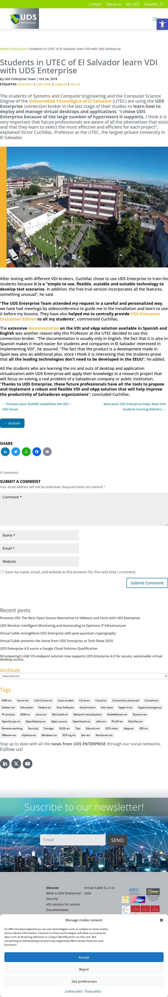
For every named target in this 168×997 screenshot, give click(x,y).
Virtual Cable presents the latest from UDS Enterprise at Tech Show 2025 (56, 641)
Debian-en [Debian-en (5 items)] (8, 707)
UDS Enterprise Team (20, 79)
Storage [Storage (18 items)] (49, 728)
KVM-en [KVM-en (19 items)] (25, 714)
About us (114, 5)
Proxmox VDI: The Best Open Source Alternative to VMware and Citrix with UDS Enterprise (70, 618)
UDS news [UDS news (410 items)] (111, 728)
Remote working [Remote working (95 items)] (12, 728)
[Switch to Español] (150, 5)
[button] (162, 24)
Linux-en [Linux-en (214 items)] (41, 714)
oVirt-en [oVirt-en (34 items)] (101, 721)
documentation (43, 328)
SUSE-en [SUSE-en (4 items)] (64, 728)
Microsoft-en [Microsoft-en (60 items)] (60, 714)
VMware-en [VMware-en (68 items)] (9, 735)
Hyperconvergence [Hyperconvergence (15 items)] (150, 707)
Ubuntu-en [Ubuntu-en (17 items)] (93, 728)
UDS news (44, 84)
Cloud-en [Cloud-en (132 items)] (101, 700)
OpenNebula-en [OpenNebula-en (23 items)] (36, 721)
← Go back (12, 423)
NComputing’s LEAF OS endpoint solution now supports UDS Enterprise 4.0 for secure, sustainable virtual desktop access (81, 657)
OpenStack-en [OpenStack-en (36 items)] (82, 721)
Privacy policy (93, 991)
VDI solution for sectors (63, 904)
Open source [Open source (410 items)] (59, 721)
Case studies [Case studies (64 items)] (66, 700)
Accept (84, 957)
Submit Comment (147, 582)
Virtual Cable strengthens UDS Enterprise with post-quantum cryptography (58, 633)
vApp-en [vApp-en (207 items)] (129, 728)
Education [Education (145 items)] (26, 707)
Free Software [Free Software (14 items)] (65, 707)
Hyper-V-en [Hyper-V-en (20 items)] (126, 707)
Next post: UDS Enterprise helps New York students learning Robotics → (135, 406)
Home (4, 49)
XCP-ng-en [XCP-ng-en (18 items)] (69, 735)
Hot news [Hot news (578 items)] (107, 707)
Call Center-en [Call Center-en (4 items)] (43, 700)
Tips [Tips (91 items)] (77, 728)
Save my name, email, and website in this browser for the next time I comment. (70, 572)
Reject (84, 969)
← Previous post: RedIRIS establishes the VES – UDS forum (36, 406)
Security (52, 899)
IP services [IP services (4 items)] (8, 714)
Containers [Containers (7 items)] (152, 700)
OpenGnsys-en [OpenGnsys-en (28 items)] (11, 721)
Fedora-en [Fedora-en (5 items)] (44, 707)
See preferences (84, 981)
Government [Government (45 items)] (88, 707)
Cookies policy (73, 991)
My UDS (132, 5)
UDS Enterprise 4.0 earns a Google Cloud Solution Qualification (48, 648)
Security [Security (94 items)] (33, 728)
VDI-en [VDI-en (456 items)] (143, 728)
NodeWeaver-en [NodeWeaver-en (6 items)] (117, 714)
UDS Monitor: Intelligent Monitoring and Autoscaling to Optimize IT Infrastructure (63, 625)
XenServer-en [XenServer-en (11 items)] (104, 735)
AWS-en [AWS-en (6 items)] (7, 700)
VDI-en (75, 84)
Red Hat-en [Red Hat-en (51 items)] (135, 721)
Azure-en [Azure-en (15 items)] (23, 700)
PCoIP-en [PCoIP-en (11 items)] (117, 721)
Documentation (57, 910)
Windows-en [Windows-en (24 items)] (49, 735)
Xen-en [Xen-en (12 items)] (85, 735)
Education (19, 49)
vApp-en (61, 84)
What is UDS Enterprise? (64, 893)
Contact (95, 5)
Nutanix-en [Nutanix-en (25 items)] (140, 714)
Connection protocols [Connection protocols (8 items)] (125, 700)
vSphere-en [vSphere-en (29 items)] (29, 735)
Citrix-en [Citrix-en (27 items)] (84, 700)
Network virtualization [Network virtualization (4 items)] (88, 714)
